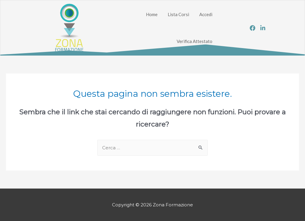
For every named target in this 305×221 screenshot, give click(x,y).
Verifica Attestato (194, 41)
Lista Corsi (178, 14)
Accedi (205, 14)
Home (152, 14)
